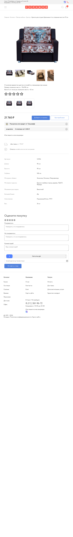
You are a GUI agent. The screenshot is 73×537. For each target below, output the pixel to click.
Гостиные (7, 286)
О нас (27, 282)
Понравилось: (9, 223)
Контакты (29, 286)
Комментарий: (9, 243)
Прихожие (7, 297)
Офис (5, 304)
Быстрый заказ (60, 118)
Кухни (6, 282)
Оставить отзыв (13, 266)
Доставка (50, 286)
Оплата (49, 282)
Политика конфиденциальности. (21, 317)
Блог (27, 289)
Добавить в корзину (40, 118)
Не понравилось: (10, 233)
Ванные (6, 293)
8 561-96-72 (34, 303)
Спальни (6, 289)
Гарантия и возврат (53, 293)
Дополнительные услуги (55, 289)
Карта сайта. (36, 317)
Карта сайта (30, 293)
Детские (7, 301)
